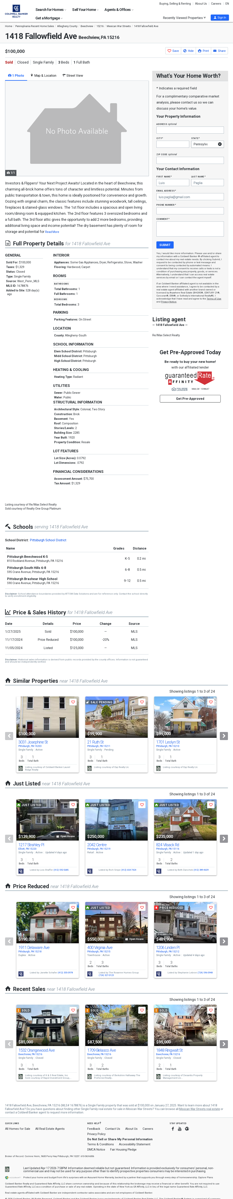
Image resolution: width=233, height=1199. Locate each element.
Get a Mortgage (49, 18)
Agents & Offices (119, 9)
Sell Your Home (85, 9)
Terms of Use (214, 298)
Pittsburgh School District (48, 540)
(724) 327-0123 (106, 975)
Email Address (166, 190)
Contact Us (112, 1129)
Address (166, 124)
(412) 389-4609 (200, 870)
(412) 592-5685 (60, 870)
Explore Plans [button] (205, 1177)
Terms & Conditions (100, 1144)
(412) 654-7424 (128, 870)
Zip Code (166, 154)
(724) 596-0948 (205, 972)
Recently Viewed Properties (184, 18)
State (195, 138)
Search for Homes (50, 9)
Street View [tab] (72, 75)
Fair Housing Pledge (123, 1149)
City (159, 138)
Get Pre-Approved (190, 399)
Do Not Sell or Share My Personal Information (120, 1139)
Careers (216, 3)
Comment (162, 218)
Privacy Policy (96, 1134)
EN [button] (227, 3)
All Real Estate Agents (50, 1129)
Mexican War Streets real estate (199, 1109)
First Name (164, 176)
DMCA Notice (96, 1149)
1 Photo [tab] (16, 75)
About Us (201, 3)
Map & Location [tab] (43, 75)
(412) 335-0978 (65, 972)
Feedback (93, 1128)
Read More (52, 232)
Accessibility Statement (134, 1144)
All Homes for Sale (17, 1129)
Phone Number (166, 204)
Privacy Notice (168, 302)
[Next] (224, 736)
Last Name (198, 176)
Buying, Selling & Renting (175, 3)
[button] (220, 18)
